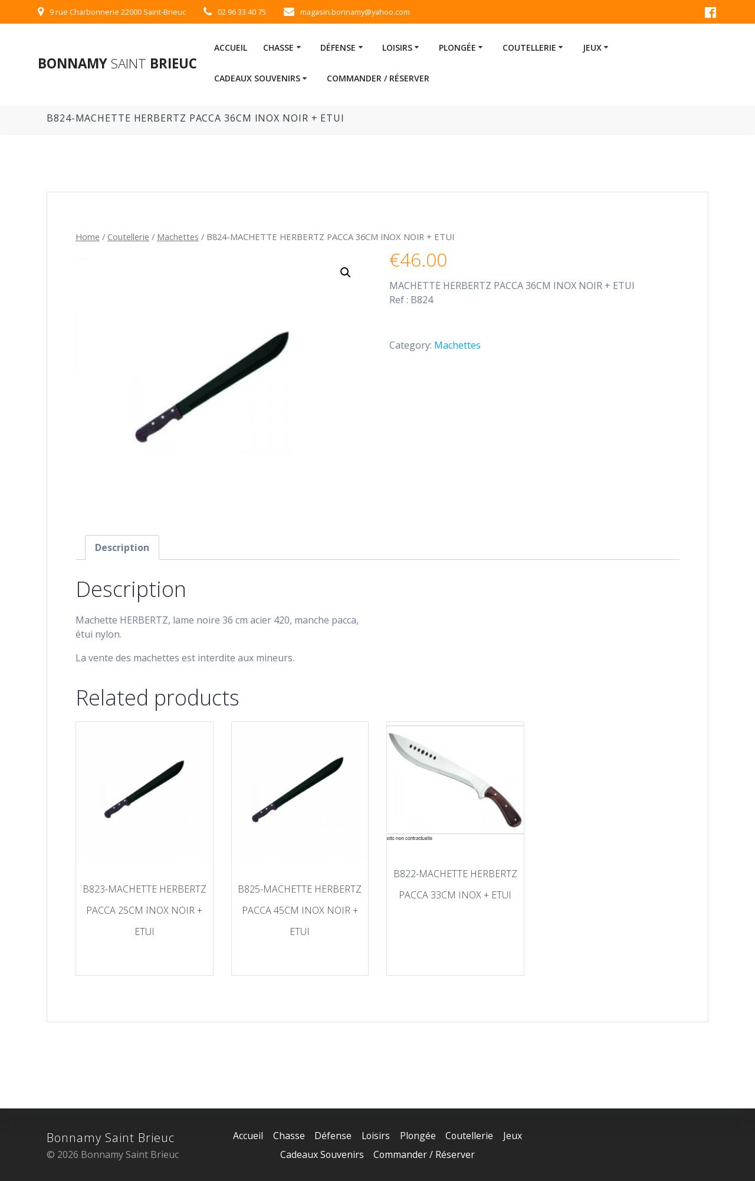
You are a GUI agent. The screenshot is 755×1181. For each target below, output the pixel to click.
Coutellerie (529, 47)
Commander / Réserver (378, 78)
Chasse (278, 47)
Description (122, 547)
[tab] (122, 547)
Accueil (230, 47)
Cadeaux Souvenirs (257, 78)
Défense (338, 47)
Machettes (178, 236)
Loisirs (397, 47)
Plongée (457, 47)
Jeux (592, 47)
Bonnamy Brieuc (117, 63)
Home (88, 236)
